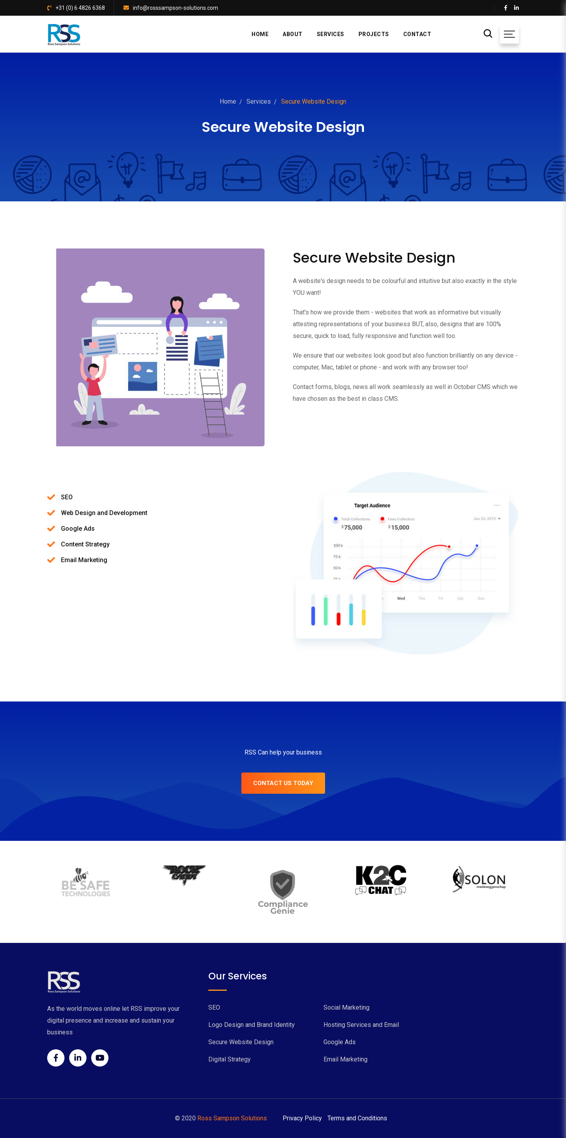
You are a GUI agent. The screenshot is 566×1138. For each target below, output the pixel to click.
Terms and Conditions (357, 1118)
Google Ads (339, 1042)
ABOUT (293, 34)
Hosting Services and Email (361, 1024)
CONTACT (417, 34)
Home (228, 101)
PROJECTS (373, 34)
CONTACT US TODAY (283, 783)
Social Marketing (346, 1007)
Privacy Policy (302, 1118)
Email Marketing (345, 1059)
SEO (214, 1007)
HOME (260, 34)
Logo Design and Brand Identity (251, 1024)
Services (258, 101)
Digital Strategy (229, 1059)
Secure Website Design (241, 1042)
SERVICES (330, 34)
